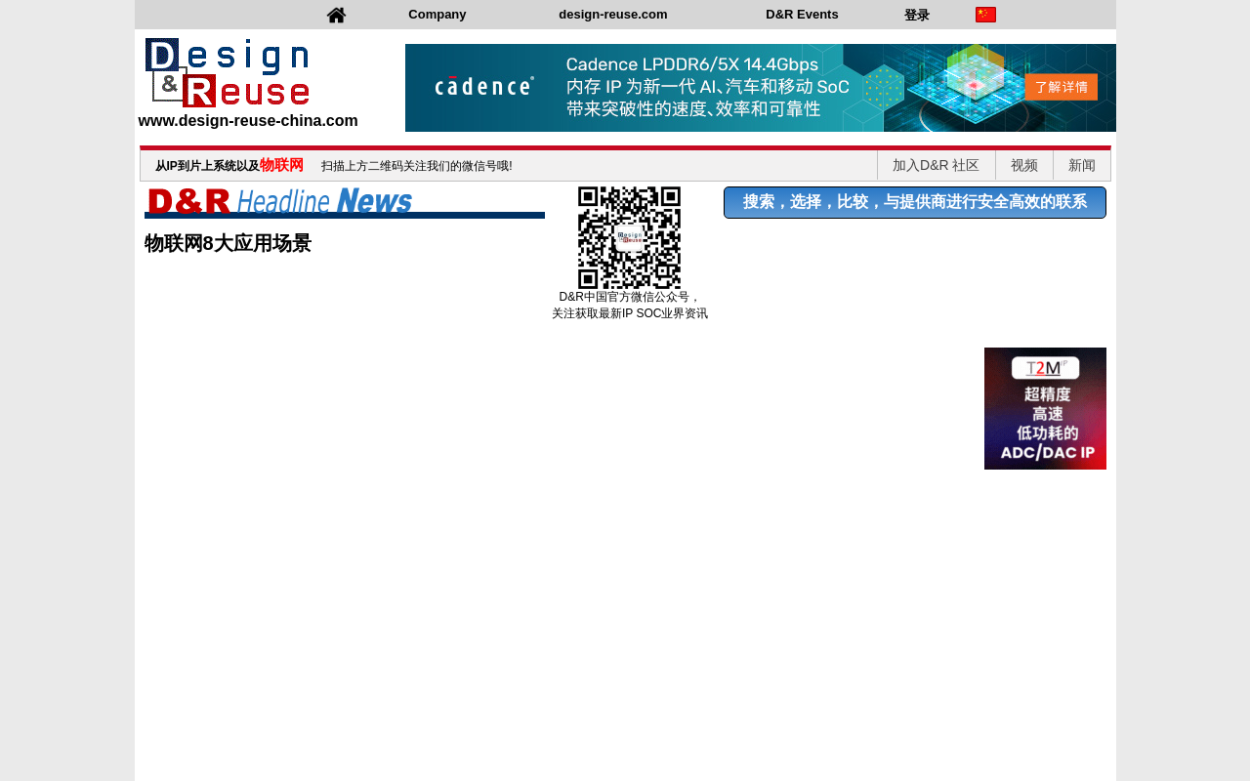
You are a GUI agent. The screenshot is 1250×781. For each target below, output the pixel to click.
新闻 (1082, 165)
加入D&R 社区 (936, 165)
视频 (1024, 165)
